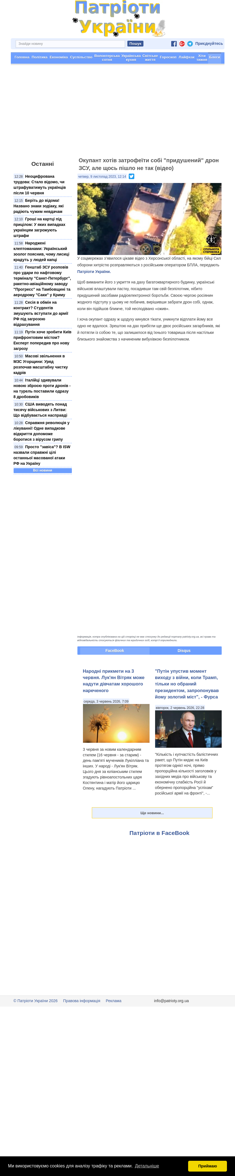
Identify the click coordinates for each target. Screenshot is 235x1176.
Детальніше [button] (147, 1166)
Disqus (184, 650)
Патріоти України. (94, 271)
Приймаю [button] (207, 1166)
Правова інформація (81, 1001)
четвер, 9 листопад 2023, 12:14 (102, 177)
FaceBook (114, 650)
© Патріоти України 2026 (36, 1001)
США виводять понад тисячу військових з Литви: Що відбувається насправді (40, 409)
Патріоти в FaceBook (159, 833)
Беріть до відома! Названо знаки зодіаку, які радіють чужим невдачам (39, 206)
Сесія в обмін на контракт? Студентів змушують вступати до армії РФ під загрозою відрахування (41, 313)
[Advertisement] (117, 113)
